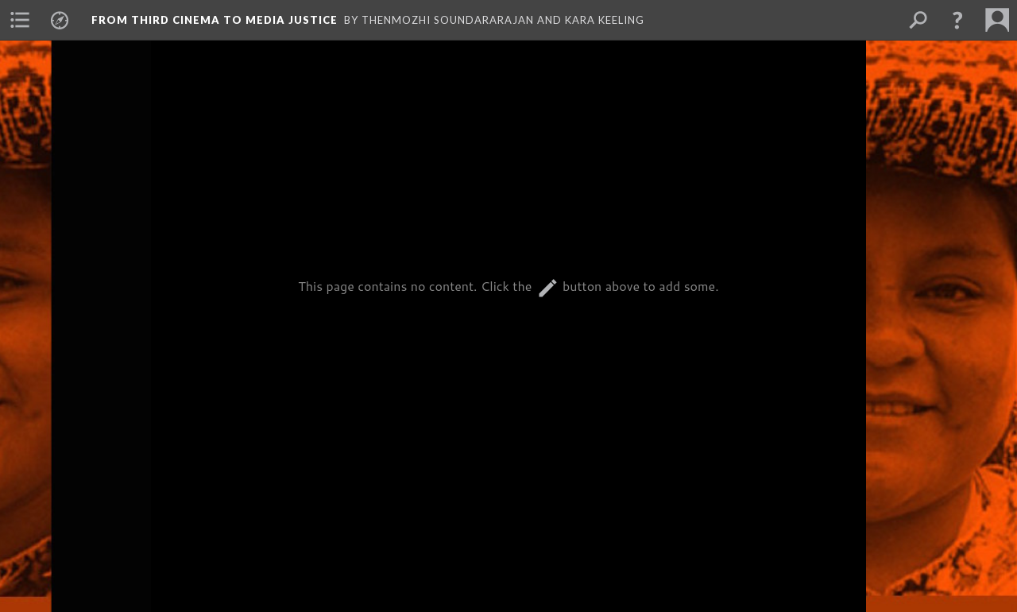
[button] (957, 20)
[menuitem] (20, 20)
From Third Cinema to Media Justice (214, 20)
